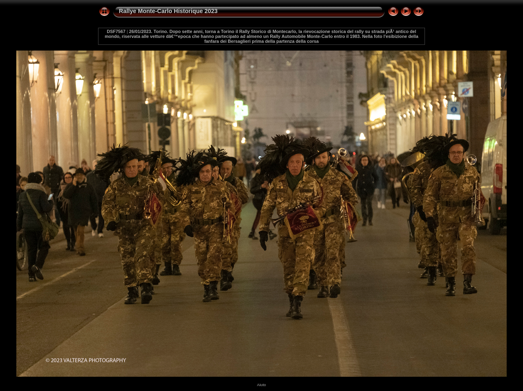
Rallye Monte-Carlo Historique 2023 (168, 11)
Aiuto (261, 384)
